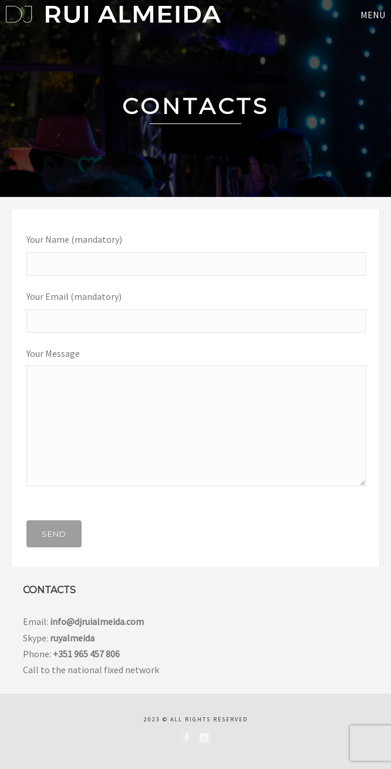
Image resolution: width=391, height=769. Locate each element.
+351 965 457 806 (86, 654)
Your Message (195, 420)
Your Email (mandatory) (195, 308)
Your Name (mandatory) (195, 251)
